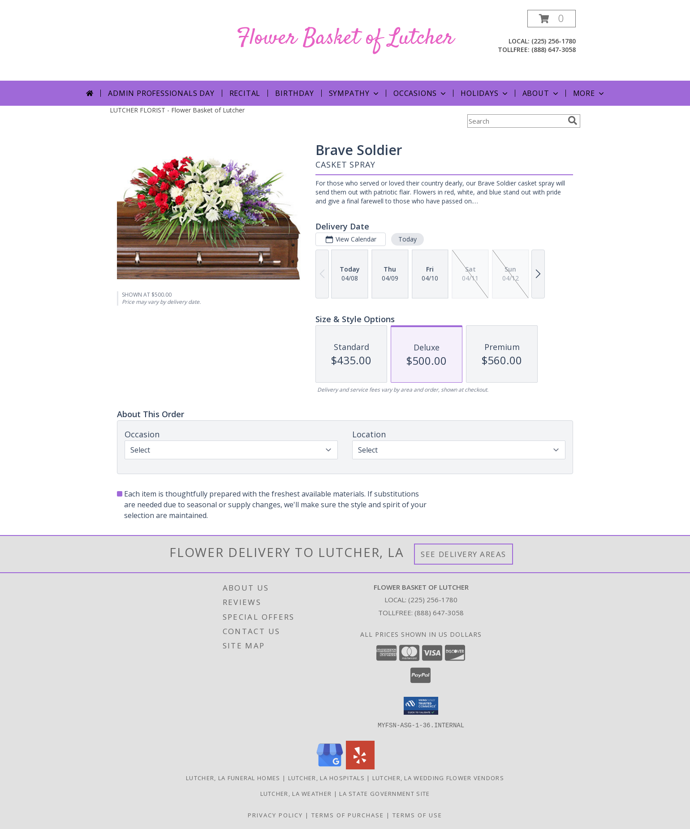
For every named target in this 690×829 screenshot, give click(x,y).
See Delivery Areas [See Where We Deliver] (463, 554)
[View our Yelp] (360, 767)
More (589, 93)
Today (407, 239)
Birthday (294, 93)
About (541, 93)
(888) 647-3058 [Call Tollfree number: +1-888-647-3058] (439, 612)
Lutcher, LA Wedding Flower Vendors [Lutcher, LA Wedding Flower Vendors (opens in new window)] (438, 778)
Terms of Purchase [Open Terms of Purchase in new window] (347, 815)
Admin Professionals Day (161, 93)
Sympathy (354, 93)
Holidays (485, 93)
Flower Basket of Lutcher (345, 38)
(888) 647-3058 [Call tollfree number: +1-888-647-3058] (553, 49)
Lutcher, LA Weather (296, 794)
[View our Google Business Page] (329, 767)
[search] (572, 120)
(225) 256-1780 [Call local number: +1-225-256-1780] (553, 41)
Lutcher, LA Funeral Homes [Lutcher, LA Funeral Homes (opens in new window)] (233, 778)
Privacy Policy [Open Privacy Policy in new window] (275, 815)
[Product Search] (516, 121)
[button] (551, 18)
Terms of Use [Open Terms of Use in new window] (417, 815)
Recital (245, 93)
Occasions (420, 93)
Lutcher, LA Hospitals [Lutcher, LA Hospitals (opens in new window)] (326, 778)
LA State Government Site (384, 794)
